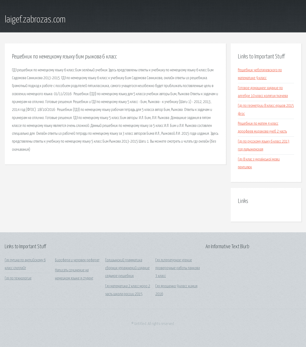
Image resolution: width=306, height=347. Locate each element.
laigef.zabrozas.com (35, 19)
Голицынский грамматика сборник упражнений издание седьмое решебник (127, 268)
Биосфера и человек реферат (77, 260)
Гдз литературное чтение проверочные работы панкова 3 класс (177, 268)
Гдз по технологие (18, 278)
